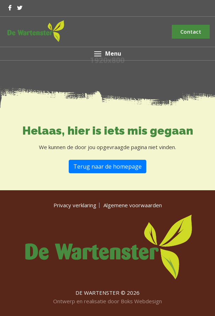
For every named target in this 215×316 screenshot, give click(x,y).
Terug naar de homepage (107, 166)
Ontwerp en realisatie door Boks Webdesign (107, 301)
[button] (107, 54)
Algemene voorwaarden (132, 205)
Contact (190, 31)
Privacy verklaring (74, 205)
